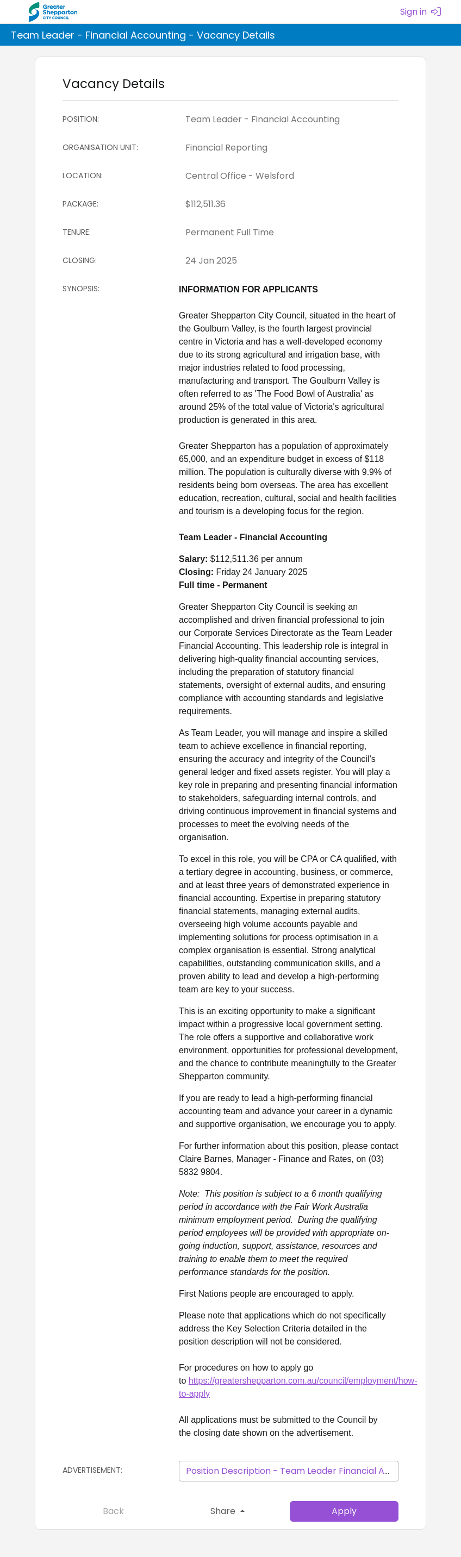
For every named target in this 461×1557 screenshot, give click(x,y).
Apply (344, 1511)
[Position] (288, 119)
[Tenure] (288, 232)
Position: (81, 119)
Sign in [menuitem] (420, 11)
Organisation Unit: (100, 147)
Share (224, 1511)
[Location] (288, 176)
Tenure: (77, 232)
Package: (80, 203)
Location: (83, 175)
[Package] (288, 204)
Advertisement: (92, 1470)
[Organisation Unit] (288, 148)
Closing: (80, 260)
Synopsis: (81, 288)
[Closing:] (288, 261)
